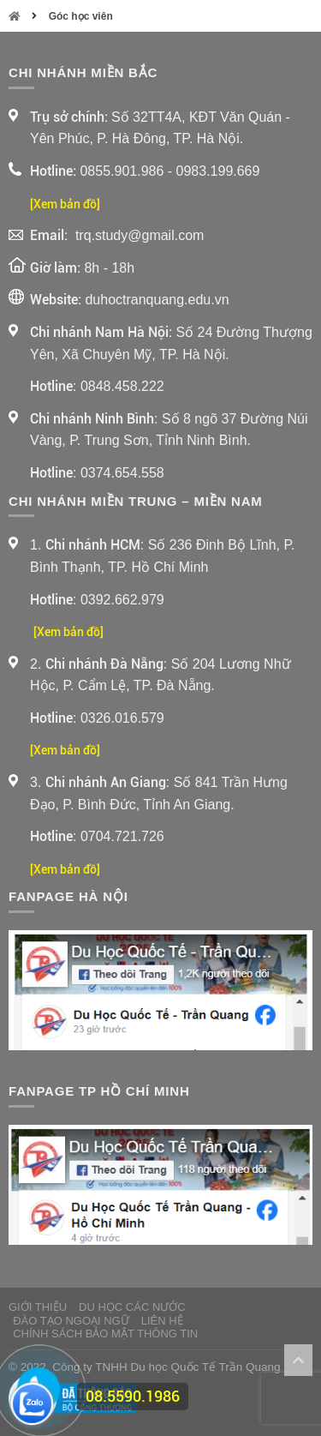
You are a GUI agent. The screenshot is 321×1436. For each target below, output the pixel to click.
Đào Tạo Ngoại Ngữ (71, 1320)
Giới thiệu (38, 1307)
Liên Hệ (162, 1320)
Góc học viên (81, 16)
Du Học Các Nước (132, 1307)
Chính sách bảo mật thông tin (105, 1333)
